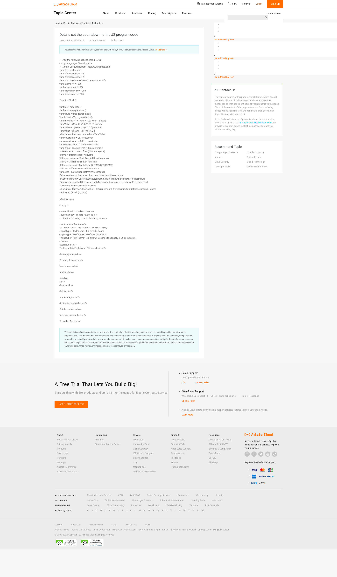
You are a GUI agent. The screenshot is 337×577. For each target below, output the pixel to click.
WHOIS (212, 458)
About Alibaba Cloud (67, 439)
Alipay (226, 529)
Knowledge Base (141, 444)
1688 (140, 529)
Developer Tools (222, 166)
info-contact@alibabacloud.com (255, 122)
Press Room (215, 453)
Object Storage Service (158, 495)
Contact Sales (274, 13)
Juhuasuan (105, 529)
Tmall (95, 529)
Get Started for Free (71, 404)
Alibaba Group (62, 529)
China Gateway (140, 448)
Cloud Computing (256, 152)
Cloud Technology (256, 162)
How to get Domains (142, 500)
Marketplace (169, 13)
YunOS (165, 529)
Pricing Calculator (180, 467)
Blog (135, 462)
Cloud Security (222, 162)
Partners (187, 13)
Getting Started (140, 458)
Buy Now (229, 39)
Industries (136, 505)
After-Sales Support (181, 448)
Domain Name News (257, 166)
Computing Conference (226, 152)
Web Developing (174, 505)
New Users (217, 500)
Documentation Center (220, 439)
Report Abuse (178, 453)
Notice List (131, 524)
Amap (185, 529)
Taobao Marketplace (80, 529)
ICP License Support (143, 453)
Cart (232, 3)
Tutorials (193, 505)
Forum (174, 462)
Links (147, 524)
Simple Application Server (107, 444)
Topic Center (93, 505)
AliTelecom (175, 529)
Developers (153, 505)
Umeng (201, 529)
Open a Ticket (188, 401)
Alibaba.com (130, 529)
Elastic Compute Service (99, 495)
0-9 (202, 510)
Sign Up (275, 3)
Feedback (176, 458)
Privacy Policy (96, 524)
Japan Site (92, 500)
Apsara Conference (66, 467)
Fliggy (157, 529)
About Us (75, 524)
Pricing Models (64, 444)
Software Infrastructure (171, 500)
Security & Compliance (220, 448)
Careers (58, 524)
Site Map (213, 462)
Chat (184, 382)
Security (220, 495)
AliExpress (117, 529)
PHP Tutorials (212, 505)
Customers (62, 453)
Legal (114, 524)
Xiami (209, 529)
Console (246, 3)
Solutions (136, 13)
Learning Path (197, 500)
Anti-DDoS (135, 495)
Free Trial (99, 439)
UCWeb (193, 529)
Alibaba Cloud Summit (68, 471)
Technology (139, 439)
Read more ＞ (161, 50)
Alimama (148, 529)
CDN (120, 495)
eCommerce (183, 495)
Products (120, 13)
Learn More (219, 39)
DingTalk (217, 529)
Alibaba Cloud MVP (218, 444)
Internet (219, 157)
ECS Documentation (115, 500)
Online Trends (254, 157)
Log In (259, 3)
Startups (61, 462)
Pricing (152, 13)
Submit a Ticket (178, 444)
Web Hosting (202, 495)
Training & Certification (144, 471)
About (106, 13)
